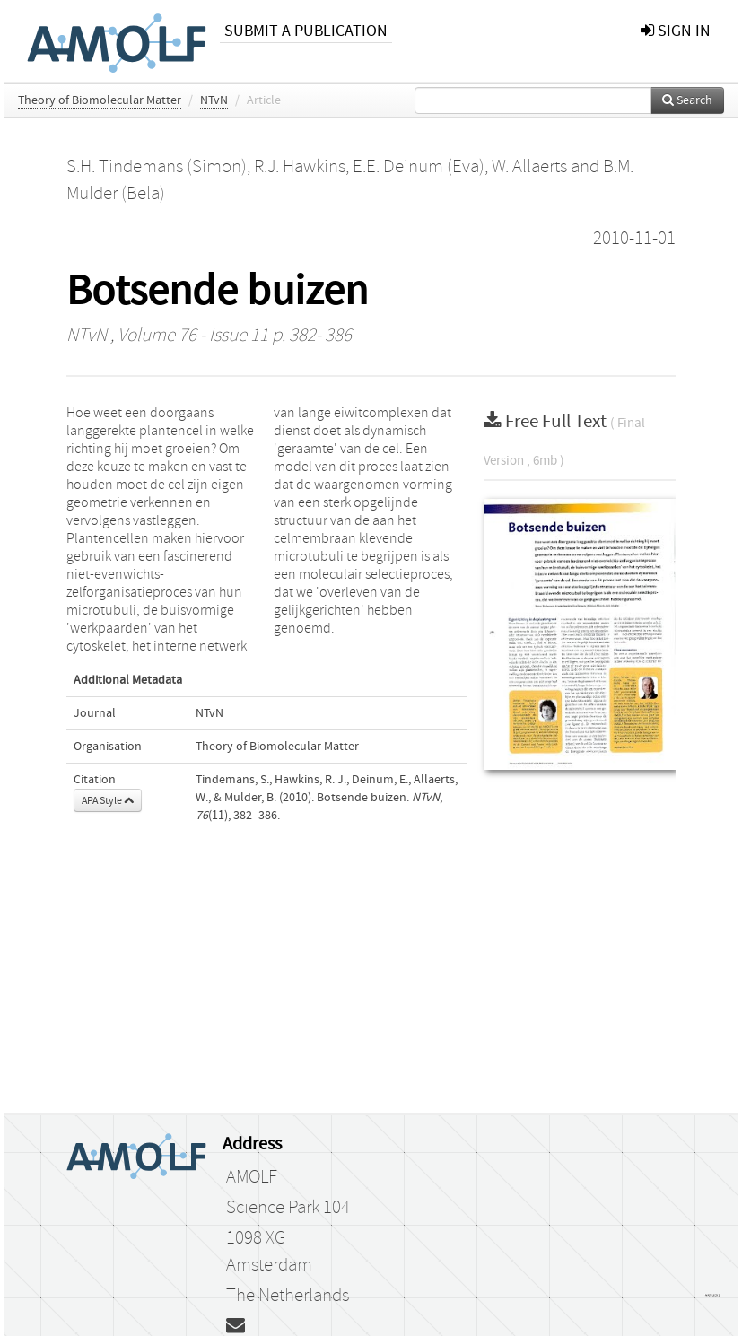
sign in (676, 31)
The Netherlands (287, 1295)
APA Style (108, 800)
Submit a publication (306, 31)
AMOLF (251, 1177)
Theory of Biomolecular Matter (99, 100)
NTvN (214, 100)
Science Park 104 (288, 1207)
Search (687, 100)
